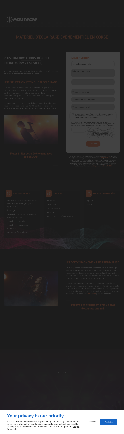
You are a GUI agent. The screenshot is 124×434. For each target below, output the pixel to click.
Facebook (11, 429)
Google (76, 426)
